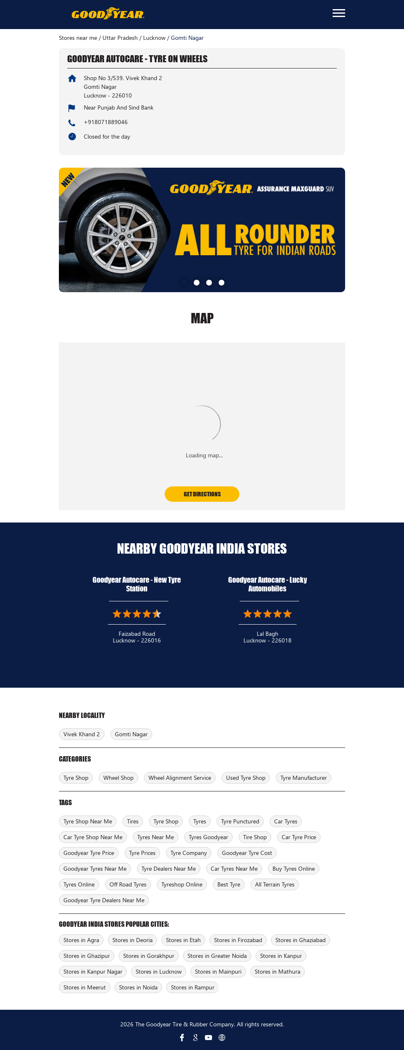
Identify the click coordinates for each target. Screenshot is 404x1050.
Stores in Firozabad (238, 940)
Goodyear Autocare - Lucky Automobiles (267, 584)
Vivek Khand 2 (81, 734)
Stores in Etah (183, 940)
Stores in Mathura (277, 971)
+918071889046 (106, 122)
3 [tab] (208, 282)
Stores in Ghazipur (86, 956)
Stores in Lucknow (159, 971)
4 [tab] (221, 282)
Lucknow (154, 37)
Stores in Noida (138, 987)
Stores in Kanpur (281, 956)
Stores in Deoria (132, 940)
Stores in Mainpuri (218, 971)
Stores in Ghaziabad (300, 940)
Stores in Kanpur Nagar (92, 971)
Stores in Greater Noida (217, 956)
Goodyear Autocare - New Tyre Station (136, 584)
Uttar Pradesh (120, 37)
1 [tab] (183, 282)
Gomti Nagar (131, 734)
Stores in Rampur (192, 987)
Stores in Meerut (84, 987)
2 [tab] (196, 282)
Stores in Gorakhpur (148, 956)
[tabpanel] (202, 230)
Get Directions (202, 494)
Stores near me (78, 37)
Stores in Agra (81, 940)
